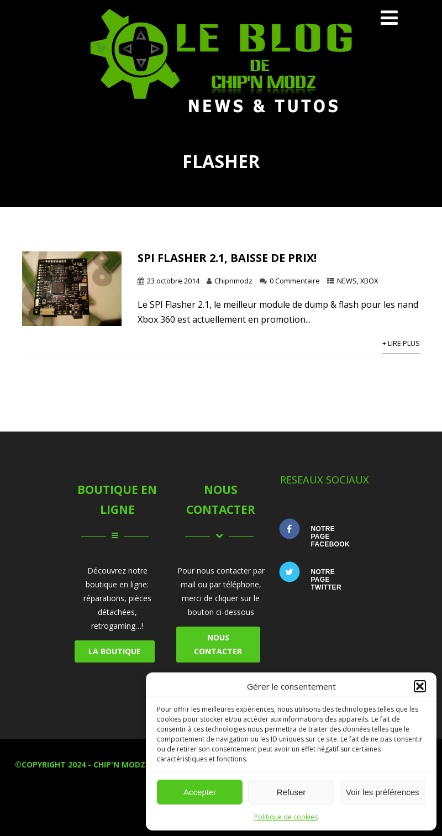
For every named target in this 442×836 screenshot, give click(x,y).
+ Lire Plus (401, 343)
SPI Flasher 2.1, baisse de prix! (227, 257)
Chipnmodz (233, 281)
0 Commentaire (295, 281)
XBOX (369, 281)
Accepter (199, 792)
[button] (419, 686)
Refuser (291, 792)
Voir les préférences (382, 792)
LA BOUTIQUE (114, 651)
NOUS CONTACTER (218, 644)
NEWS (347, 281)
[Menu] (389, 17)
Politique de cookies (286, 817)
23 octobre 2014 (173, 281)
